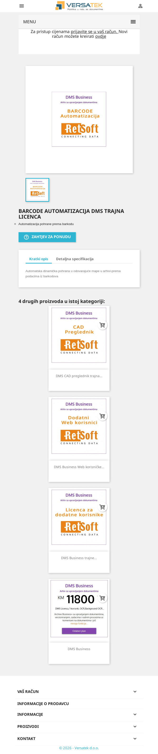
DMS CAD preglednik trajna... (79, 376)
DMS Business (79, 649)
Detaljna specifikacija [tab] (75, 258)
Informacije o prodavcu (43, 703)
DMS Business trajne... (79, 558)
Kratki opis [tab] (38, 258)
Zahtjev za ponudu (47, 237)
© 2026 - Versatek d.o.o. (79, 747)
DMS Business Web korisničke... (79, 467)
